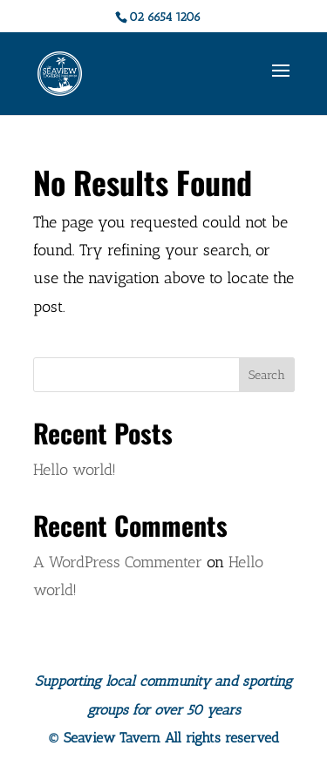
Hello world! (74, 469)
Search (267, 375)
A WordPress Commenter (117, 562)
